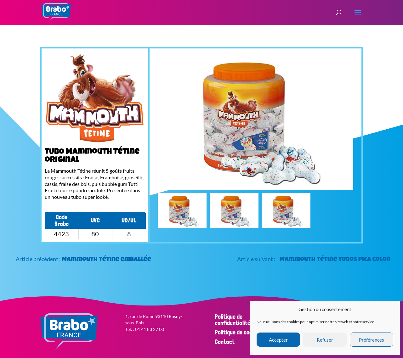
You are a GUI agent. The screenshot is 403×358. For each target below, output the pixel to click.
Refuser (325, 340)
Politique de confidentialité (232, 320)
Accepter (278, 340)
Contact (225, 341)
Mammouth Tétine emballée (106, 260)
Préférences (371, 340)
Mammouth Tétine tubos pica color (335, 260)
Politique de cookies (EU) (244, 332)
